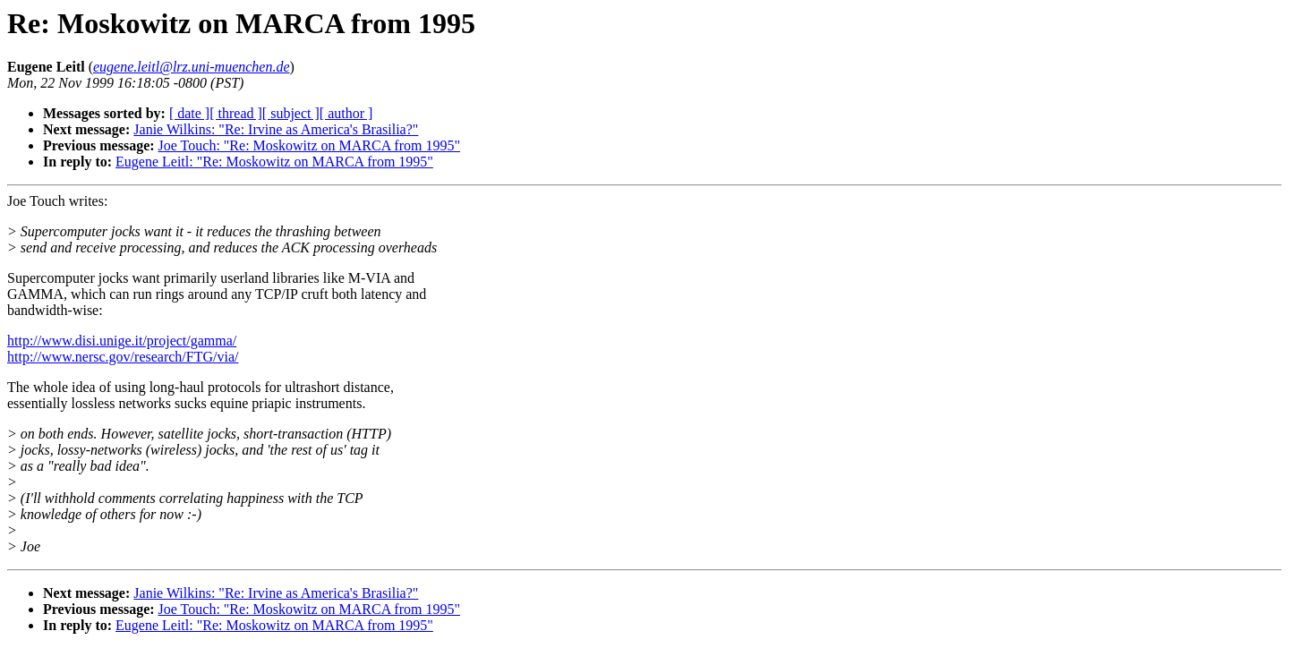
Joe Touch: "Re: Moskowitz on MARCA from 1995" (309, 145)
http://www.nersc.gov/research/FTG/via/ (122, 356)
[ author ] (346, 113)
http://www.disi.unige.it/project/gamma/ (121, 340)
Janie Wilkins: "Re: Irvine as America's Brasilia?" (275, 129)
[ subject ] (291, 113)
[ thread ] (235, 113)
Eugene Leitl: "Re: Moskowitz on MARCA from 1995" (274, 161)
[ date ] (189, 113)
